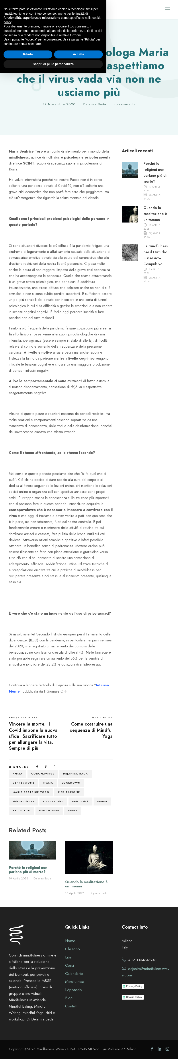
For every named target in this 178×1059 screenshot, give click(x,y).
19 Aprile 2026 (18, 878)
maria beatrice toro (31, 792)
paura (102, 801)
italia (48, 782)
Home (70, 940)
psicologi (22, 810)
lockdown (71, 782)
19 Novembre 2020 (59, 104)
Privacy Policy (134, 986)
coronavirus (43, 773)
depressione (23, 782)
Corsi (69, 965)
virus (72, 810)
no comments (124, 104)
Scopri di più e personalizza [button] (53, 1050)
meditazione (69, 792)
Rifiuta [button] (28, 1041)
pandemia (80, 801)
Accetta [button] (78, 1041)
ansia (18, 773)
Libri (68, 957)
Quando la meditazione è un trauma (86, 884)
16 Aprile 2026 (74, 893)
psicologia (49, 810)
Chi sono (72, 949)
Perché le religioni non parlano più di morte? (28, 869)
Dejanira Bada (94, 104)
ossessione (53, 801)
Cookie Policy (134, 997)
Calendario (74, 973)
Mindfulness (24, 801)
